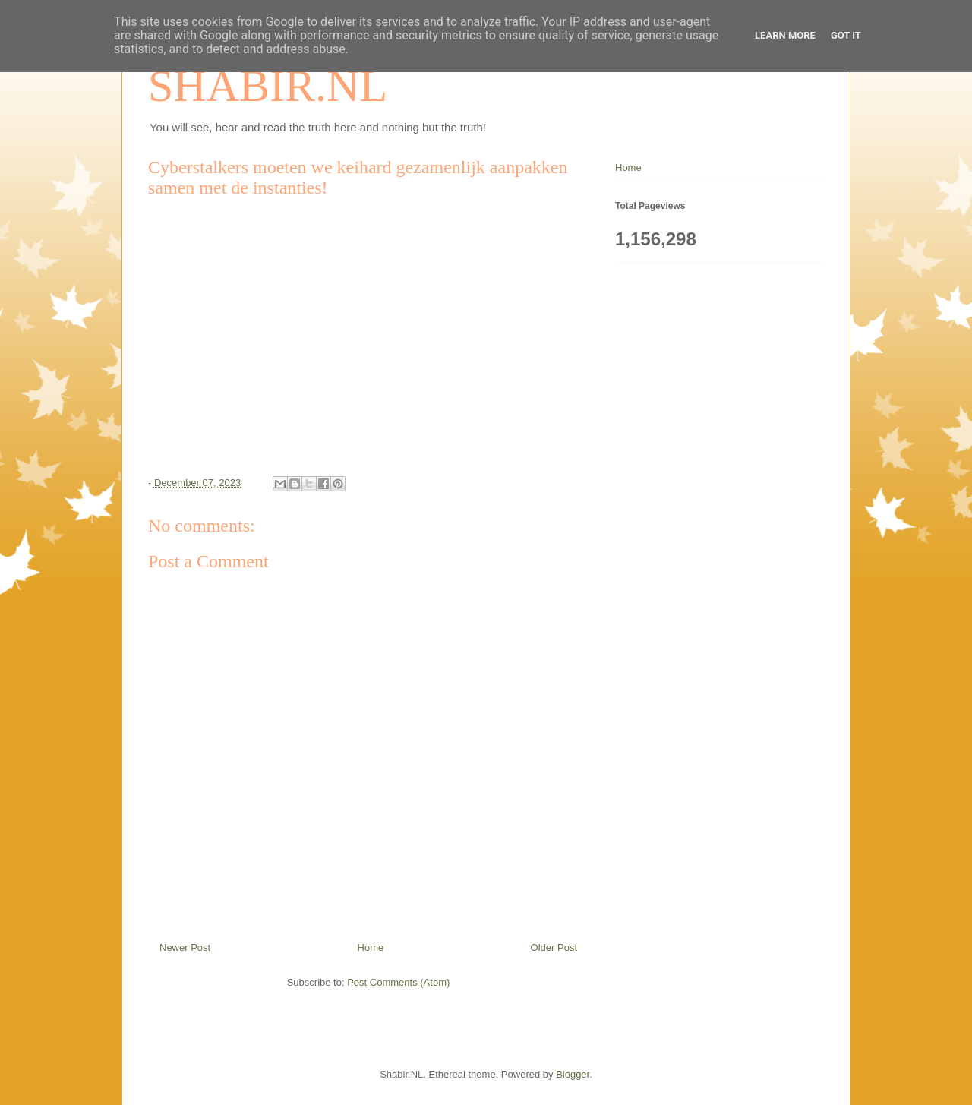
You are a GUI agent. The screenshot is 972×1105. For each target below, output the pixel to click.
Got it (846, 35)
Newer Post (184, 947)
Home (371, 947)
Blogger (572, 1074)
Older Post (554, 947)
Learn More (785, 35)
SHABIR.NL (267, 86)
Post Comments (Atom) (398, 982)
